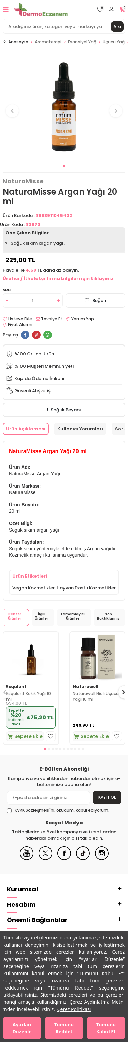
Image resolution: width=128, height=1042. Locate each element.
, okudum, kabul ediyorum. (58, 810)
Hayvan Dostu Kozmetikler (86, 588)
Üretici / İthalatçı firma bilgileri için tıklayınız (58, 278)
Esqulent (16, 686)
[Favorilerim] (100, 10)
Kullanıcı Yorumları (80, 429)
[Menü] (6, 9)
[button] (64, 166)
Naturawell (85, 686)
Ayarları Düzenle (21, 1028)
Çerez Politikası (74, 1009)
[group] (64, 107)
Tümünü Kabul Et (106, 1028)
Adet (7, 290)
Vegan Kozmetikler (33, 588)
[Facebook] (64, 858)
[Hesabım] (111, 10)
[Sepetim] (122, 10)
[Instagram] (102, 858)
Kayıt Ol (107, 797)
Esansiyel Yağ (82, 42)
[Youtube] (26, 858)
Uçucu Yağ (114, 42)
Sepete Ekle (25, 736)
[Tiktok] (83, 858)
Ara (117, 26)
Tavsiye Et (49, 319)
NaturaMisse (23, 181)
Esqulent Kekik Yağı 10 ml (28, 696)
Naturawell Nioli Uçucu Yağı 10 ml (96, 696)
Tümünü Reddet (64, 1028)
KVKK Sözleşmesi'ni (34, 810)
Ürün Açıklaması (25, 429)
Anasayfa (15, 42)
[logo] (41, 9)
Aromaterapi (48, 42)
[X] (45, 858)
